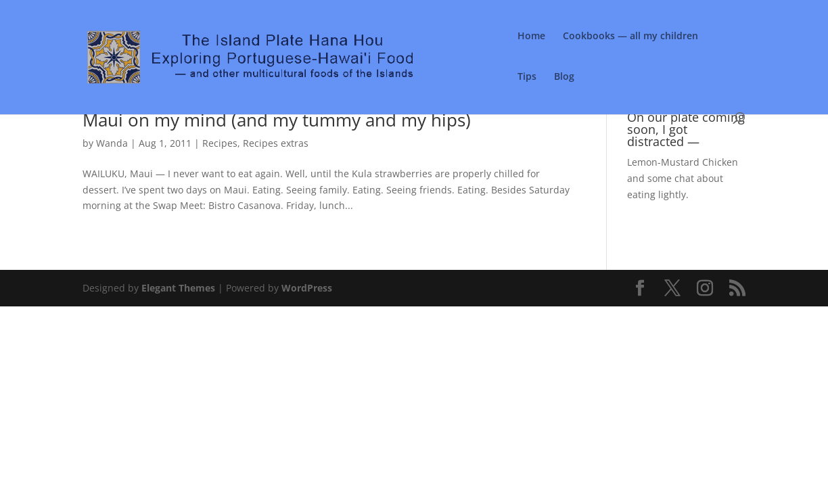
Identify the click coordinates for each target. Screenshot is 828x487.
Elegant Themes (178, 287)
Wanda (112, 143)
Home (531, 36)
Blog (564, 77)
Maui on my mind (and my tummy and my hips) (277, 120)
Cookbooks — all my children (630, 36)
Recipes (219, 143)
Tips (527, 77)
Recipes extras (275, 143)
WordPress (306, 287)
